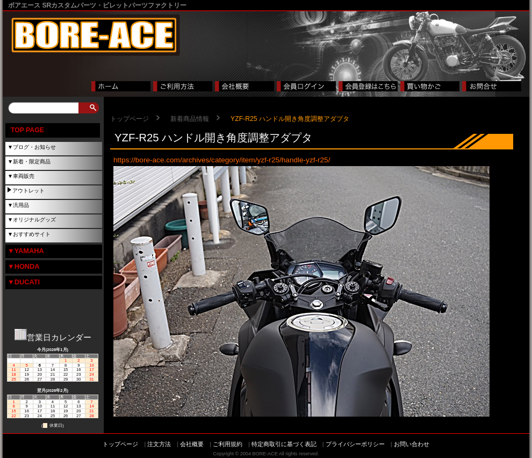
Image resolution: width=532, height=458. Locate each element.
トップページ (129, 119)
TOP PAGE (27, 130)
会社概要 (192, 444)
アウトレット (28, 191)
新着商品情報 (189, 119)
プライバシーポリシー (355, 444)
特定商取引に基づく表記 (284, 444)
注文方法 (159, 444)
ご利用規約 (227, 444)
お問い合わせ (411, 444)
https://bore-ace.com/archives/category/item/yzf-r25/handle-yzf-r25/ (221, 160)
